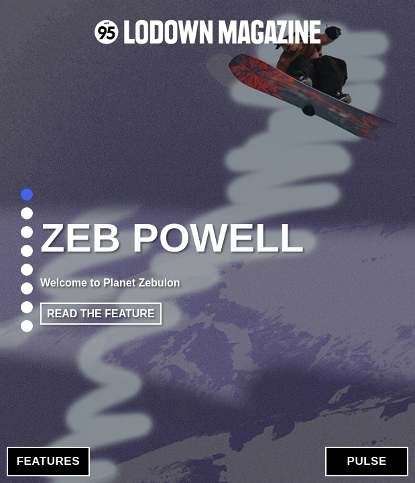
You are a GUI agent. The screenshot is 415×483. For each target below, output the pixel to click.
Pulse (367, 461)
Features (48, 461)
